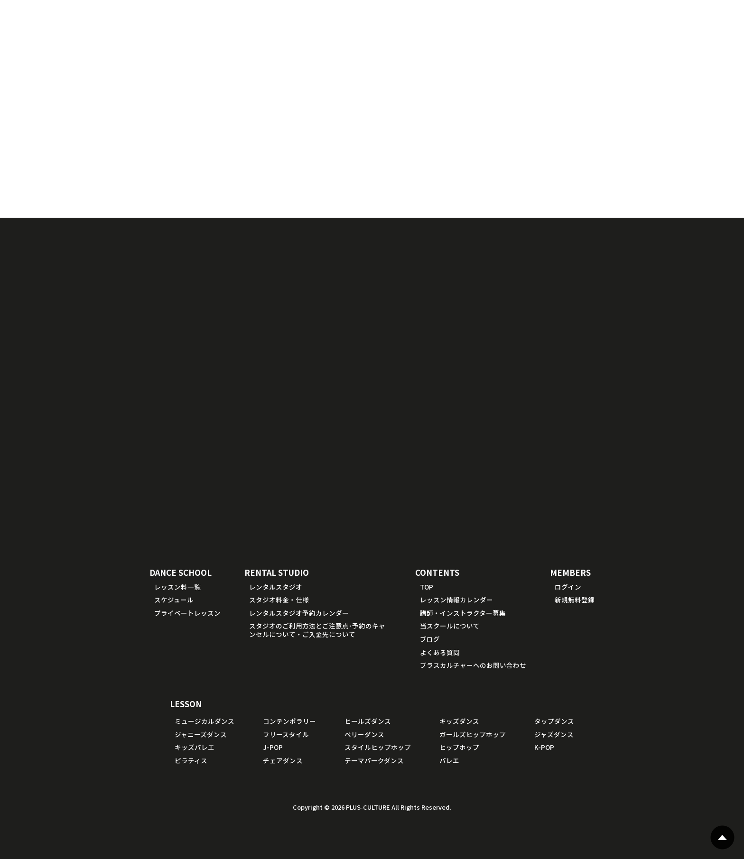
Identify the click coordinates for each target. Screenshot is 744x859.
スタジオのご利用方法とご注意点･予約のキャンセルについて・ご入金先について (317, 630)
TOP (426, 586)
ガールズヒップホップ (472, 734)
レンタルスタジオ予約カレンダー (299, 613)
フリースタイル (286, 734)
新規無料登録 (575, 599)
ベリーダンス (364, 734)
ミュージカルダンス (204, 721)
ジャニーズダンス (201, 734)
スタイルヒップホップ (377, 747)
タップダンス (554, 721)
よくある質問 (440, 652)
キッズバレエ (194, 747)
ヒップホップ (459, 747)
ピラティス (191, 760)
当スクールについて (450, 625)
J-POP (273, 747)
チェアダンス (283, 760)
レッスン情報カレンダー (456, 599)
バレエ (449, 760)
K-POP (544, 747)
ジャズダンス (554, 734)
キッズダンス (459, 721)
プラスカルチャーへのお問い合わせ (473, 665)
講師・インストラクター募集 (463, 613)
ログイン (568, 586)
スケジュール (174, 599)
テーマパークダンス (374, 760)
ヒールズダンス (367, 721)
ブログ (430, 639)
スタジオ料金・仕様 (279, 599)
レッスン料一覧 (177, 586)
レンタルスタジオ (275, 586)
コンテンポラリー (289, 721)
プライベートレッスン (187, 613)
